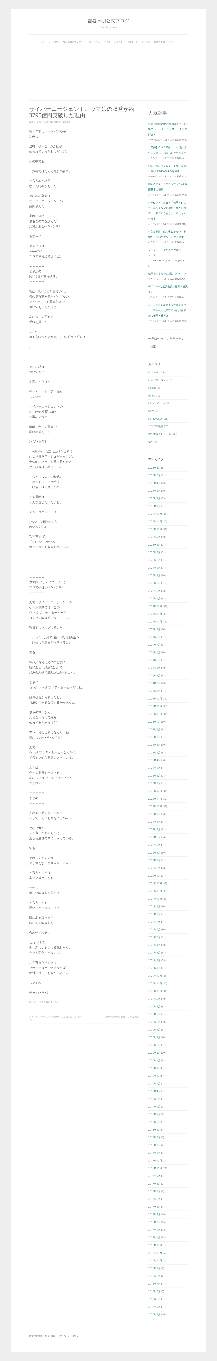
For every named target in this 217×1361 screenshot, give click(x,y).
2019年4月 (154, 1091)
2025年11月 (155, 521)
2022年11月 (155, 798)
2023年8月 (154, 729)
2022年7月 (154, 829)
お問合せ (118, 42)
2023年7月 (154, 737)
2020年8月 (154, 1006)
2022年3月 (154, 860)
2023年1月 (154, 783)
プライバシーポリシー (69, 1336)
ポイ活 (172, 42)
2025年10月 (155, 529)
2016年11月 (155, 1252)
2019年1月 (154, 1106)
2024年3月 (154, 675)
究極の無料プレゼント (74, 42)
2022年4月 (154, 852)
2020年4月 (154, 1037)
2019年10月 (155, 1075)
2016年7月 (154, 1283)
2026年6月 (154, 467)
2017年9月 (154, 1175)
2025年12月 (155, 513)
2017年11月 (155, 1168)
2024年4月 (154, 667)
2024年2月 (154, 683)
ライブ (107, 42)
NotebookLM (155, 418)
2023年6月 (154, 744)
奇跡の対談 (159, 42)
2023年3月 (154, 767)
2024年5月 (154, 660)
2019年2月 (154, 1099)
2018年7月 (154, 1114)
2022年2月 (154, 867)
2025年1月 (154, 598)
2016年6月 (154, 1291)
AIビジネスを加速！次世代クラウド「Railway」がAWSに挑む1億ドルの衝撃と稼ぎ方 (167, 310)
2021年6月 (154, 929)
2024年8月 (154, 637)
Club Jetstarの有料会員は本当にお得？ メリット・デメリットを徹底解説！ (167, 129)
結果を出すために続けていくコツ (167, 273)
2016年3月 (154, 1306)
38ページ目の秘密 (50, 42)
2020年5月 (154, 1029)
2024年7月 (154, 644)
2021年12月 (155, 883)
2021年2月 (154, 960)
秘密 (150, 441)
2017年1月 (154, 1237)
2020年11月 (155, 983)
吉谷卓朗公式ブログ (108, 20)
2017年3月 (154, 1222)
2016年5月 (154, 1299)
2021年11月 (155, 891)
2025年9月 (154, 536)
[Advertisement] (108, 71)
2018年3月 (154, 1137)
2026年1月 (154, 506)
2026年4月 (154, 483)
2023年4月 (154, 760)
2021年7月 (154, 921)
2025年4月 (154, 575)
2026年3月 (154, 490)
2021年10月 (155, 898)
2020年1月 (154, 1060)
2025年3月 (154, 583)
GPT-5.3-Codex (156, 403)
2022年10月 (155, 806)
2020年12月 (155, 975)
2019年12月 (155, 1068)
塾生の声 (146, 42)
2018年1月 (154, 1152)
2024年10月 (155, 621)
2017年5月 (154, 1206)
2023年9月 (154, 721)
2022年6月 (154, 837)
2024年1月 (154, 691)
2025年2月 (154, 590)
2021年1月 (154, 968)
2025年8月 (154, 544)
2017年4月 (154, 1214)
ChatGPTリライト (158, 380)
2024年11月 (155, 614)
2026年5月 (154, 475)
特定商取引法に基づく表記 (42, 1336)
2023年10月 (155, 714)
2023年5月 (154, 752)
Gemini (152, 387)
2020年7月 (154, 1014)
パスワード (132, 42)
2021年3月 (154, 952)
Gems (151, 395)
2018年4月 (154, 1129)
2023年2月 (154, 775)
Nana (151, 410)
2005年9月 (154, 1314)
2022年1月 (154, 875)
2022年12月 (155, 791)
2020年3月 (154, 1045)
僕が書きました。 (50, 1001)
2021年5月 (154, 937)
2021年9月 (154, 906)
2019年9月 (154, 1083)
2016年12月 (155, 1245)
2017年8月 (154, 1183)
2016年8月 (154, 1276)
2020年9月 (154, 998)
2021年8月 (154, 914)
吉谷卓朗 (66, 121)
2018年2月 (154, 1145)
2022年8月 (154, 821)
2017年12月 (155, 1160)
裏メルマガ (94, 42)
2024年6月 (154, 652)
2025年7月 (154, 552)
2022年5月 (154, 844)
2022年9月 (154, 814)
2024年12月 (155, 606)
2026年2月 (154, 498)
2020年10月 (155, 991)
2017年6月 (154, 1199)
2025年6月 (154, 560)
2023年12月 (155, 698)
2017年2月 (154, 1229)
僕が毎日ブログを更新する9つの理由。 (122, 1016)
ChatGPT (153, 372)
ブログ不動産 (155, 426)
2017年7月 (154, 1191)
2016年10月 (155, 1260)
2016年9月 (154, 1268)
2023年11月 (155, 706)
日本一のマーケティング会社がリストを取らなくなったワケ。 (55, 1018)
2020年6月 (154, 1022)
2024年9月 (154, 629)
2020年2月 (154, 1052)
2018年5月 (154, 1122)
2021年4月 (154, 945)
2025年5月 (154, 567)
